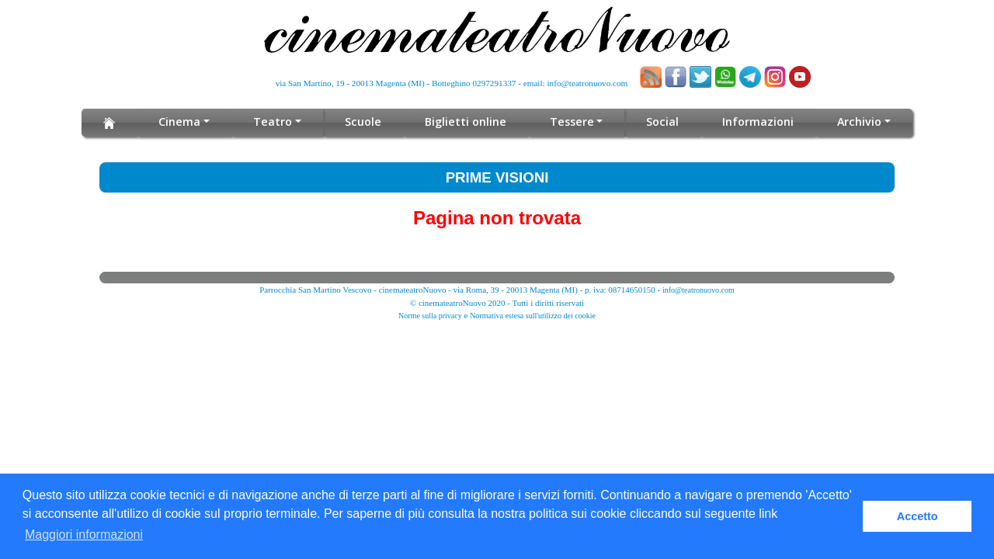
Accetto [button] (917, 516)
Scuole (365, 121)
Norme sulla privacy (430, 315)
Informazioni (755, 121)
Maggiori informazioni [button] (84, 534)
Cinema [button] (183, 121)
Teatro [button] (276, 121)
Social (660, 121)
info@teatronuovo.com (587, 83)
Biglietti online (466, 121)
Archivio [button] (855, 121)
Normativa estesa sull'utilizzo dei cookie (533, 315)
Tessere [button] (571, 121)
